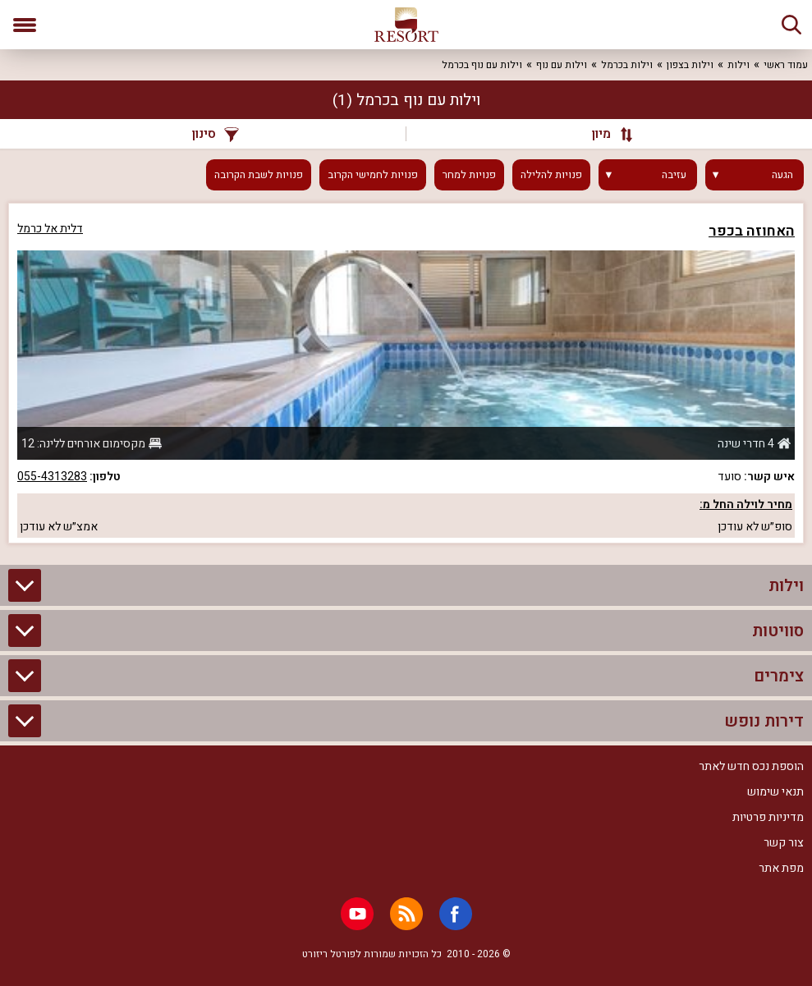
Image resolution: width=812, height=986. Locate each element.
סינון (215, 134)
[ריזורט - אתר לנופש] (406, 24)
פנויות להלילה (551, 174)
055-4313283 (52, 476)
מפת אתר (781, 868)
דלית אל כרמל (50, 228)
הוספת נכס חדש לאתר (751, 766)
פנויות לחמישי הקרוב (373, 174)
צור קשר (784, 842)
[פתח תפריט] (24, 24)
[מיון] (605, 134)
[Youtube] (357, 913)
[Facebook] (455, 913)
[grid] (406, 373)
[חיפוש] (791, 24)
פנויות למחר (469, 174)
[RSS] (406, 913)
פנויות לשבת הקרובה (258, 174)
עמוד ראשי (786, 64)
